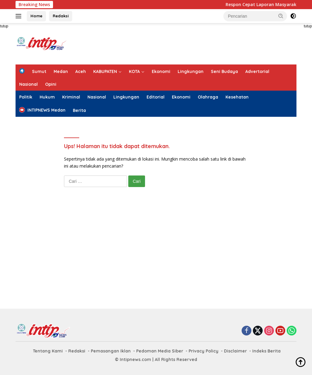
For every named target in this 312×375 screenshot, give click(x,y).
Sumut (39, 71)
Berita (79, 110)
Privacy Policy (203, 351)
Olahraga (208, 97)
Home (36, 15)
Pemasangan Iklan (111, 351)
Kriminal (71, 97)
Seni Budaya (224, 71)
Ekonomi (161, 71)
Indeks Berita (266, 351)
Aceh (80, 71)
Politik (25, 97)
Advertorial (257, 71)
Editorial (156, 97)
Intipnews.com (135, 359)
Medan (61, 71)
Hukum (47, 97)
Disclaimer (235, 351)
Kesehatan (237, 97)
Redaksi (61, 15)
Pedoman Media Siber (159, 351)
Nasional (28, 84)
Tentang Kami (48, 351)
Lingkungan (191, 71)
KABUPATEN (105, 71)
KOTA (134, 71)
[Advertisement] (185, 43)
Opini (50, 84)
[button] (281, 16)
